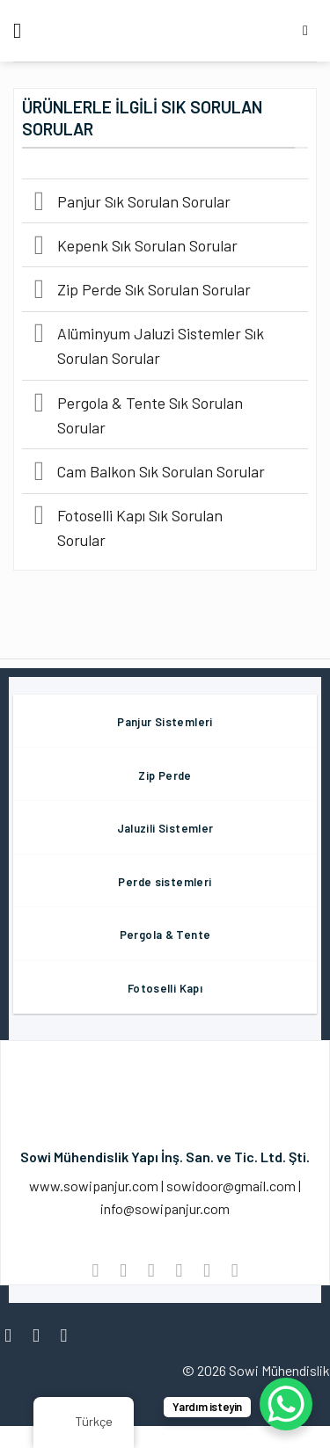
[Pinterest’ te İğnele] (206, 1270)
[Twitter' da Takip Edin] (70, 1335)
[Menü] (23, 30)
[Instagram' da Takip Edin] (42, 1335)
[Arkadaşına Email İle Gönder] (179, 1270)
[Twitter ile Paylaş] (151, 1270)
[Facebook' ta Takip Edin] (13, 1335)
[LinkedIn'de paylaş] (234, 1270)
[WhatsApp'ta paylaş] (95, 1270)
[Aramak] (310, 30)
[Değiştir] (39, 203)
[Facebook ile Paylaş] (123, 1270)
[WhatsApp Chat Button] (286, 1404)
